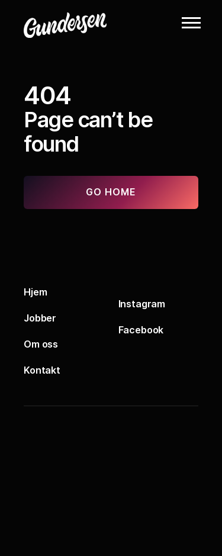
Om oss (41, 344)
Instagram (142, 304)
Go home (111, 192)
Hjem (35, 292)
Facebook (141, 330)
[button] (191, 22)
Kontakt (42, 370)
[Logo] (83, 22)
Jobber (40, 318)
